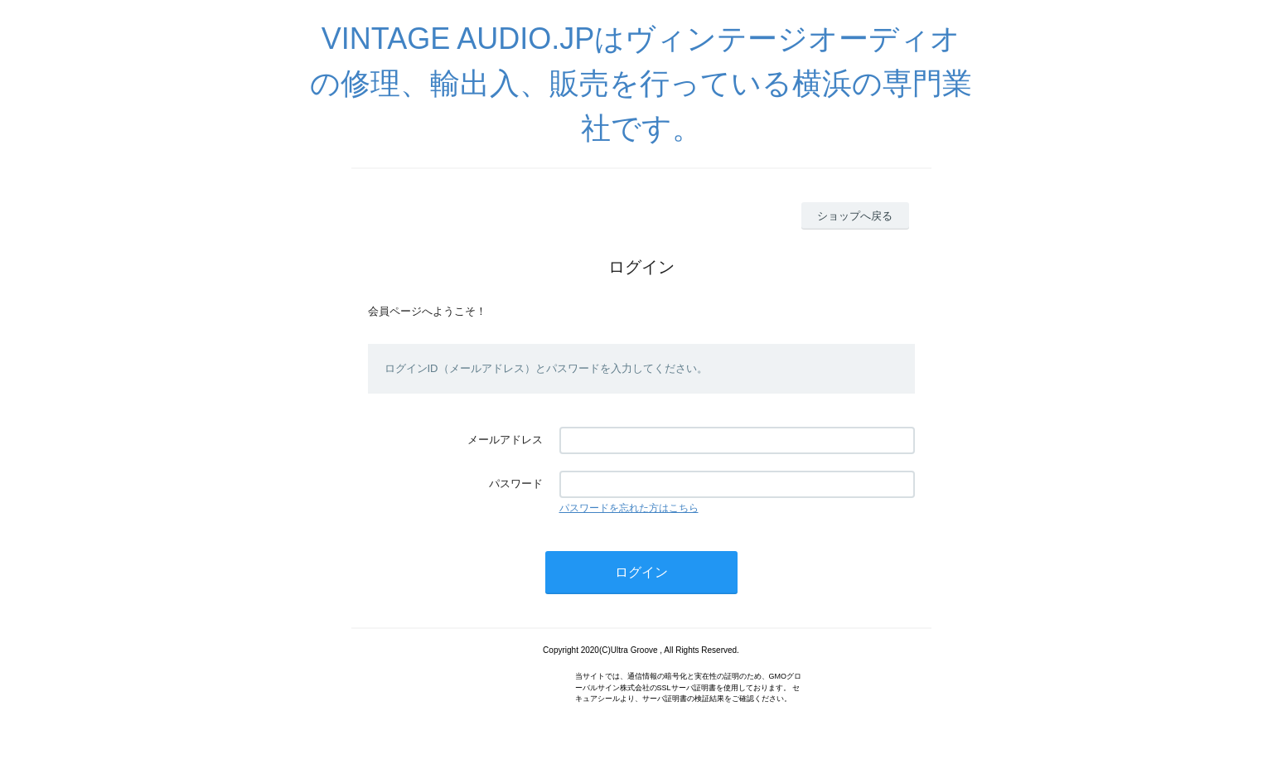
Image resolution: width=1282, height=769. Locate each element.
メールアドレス (505, 439)
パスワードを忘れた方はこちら (629, 508)
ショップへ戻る (855, 216)
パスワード (516, 483)
